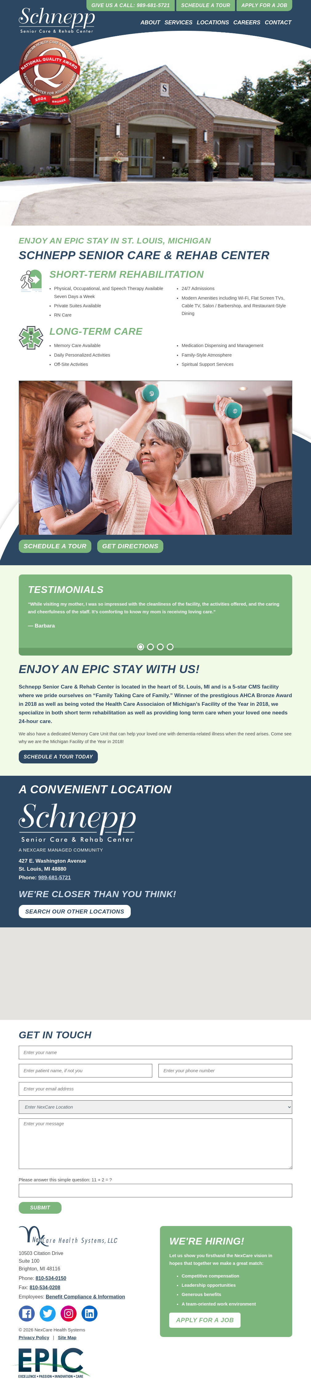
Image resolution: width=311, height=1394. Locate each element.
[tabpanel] (156, 615)
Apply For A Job (205, 1320)
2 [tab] (150, 647)
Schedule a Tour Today (58, 757)
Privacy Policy (34, 1337)
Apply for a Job (264, 5)
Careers (247, 22)
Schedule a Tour (204, 5)
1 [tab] (140, 647)
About (150, 22)
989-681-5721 (54, 878)
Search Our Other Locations (76, 911)
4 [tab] (170, 647)
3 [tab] (160, 647)
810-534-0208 (45, 1287)
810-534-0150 (51, 1278)
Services (179, 22)
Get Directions (134, 546)
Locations (213, 22)
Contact (278, 22)
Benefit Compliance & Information (85, 1297)
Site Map (67, 1337)
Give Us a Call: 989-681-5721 (129, 5)
